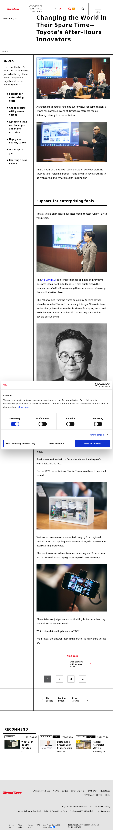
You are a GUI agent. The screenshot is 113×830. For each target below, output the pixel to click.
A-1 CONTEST (49, 280)
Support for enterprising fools (16, 97)
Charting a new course (18, 162)
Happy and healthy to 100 (17, 141)
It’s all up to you (16, 151)
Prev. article (75, 699)
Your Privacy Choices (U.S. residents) (51, 826)
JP (54, 9)
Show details (97, 434)
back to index (62, 699)
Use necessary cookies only (20, 443)
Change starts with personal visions (17, 111)
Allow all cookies (92, 443)
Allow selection (56, 443)
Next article (49, 699)
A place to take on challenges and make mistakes (18, 127)
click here (23, 407)
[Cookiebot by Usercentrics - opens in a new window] (97, 385)
